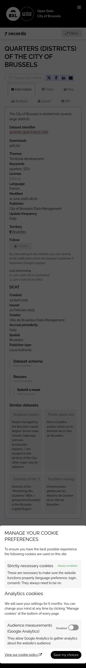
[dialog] (43, 594)
